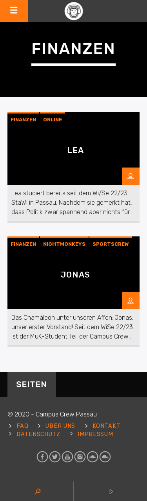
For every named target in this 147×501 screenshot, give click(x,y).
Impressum (95, 434)
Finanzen (23, 120)
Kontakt (106, 426)
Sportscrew (111, 244)
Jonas (75, 274)
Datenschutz (38, 434)
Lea (75, 150)
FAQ (22, 426)
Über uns (60, 426)
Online (52, 120)
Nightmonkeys (64, 244)
